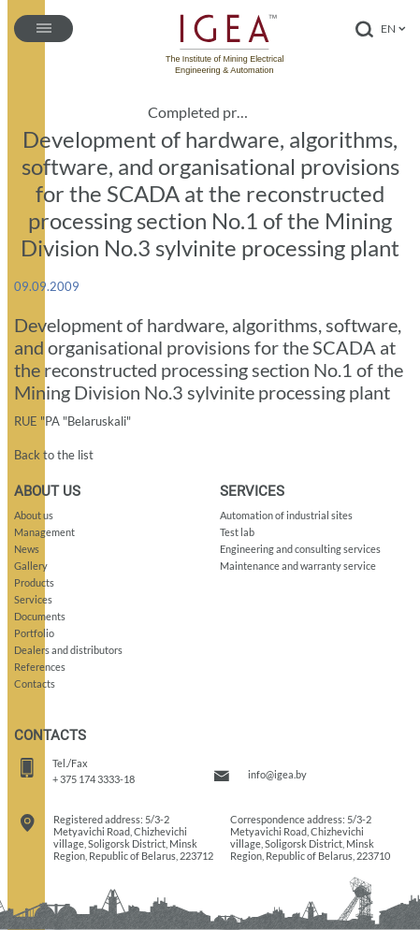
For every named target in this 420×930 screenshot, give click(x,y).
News (26, 549)
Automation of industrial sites (286, 515)
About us (33, 515)
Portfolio (34, 633)
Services (33, 599)
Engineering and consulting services (300, 549)
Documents (39, 616)
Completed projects (201, 112)
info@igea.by (277, 774)
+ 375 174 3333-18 (93, 779)
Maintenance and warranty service (298, 565)
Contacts (34, 683)
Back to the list (54, 454)
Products (34, 582)
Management (44, 532)
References (39, 667)
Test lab (237, 532)
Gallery (31, 565)
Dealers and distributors (68, 650)
